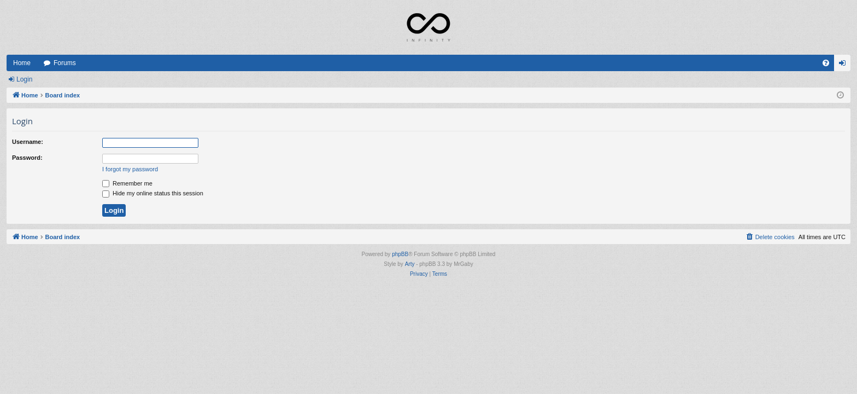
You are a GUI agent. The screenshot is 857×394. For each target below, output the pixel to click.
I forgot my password (130, 169)
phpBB (400, 254)
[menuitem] (826, 63)
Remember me (127, 183)
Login (24, 79)
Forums (65, 63)
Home (22, 63)
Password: (27, 157)
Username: (27, 141)
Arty (410, 264)
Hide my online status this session (152, 193)
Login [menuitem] (844, 65)
